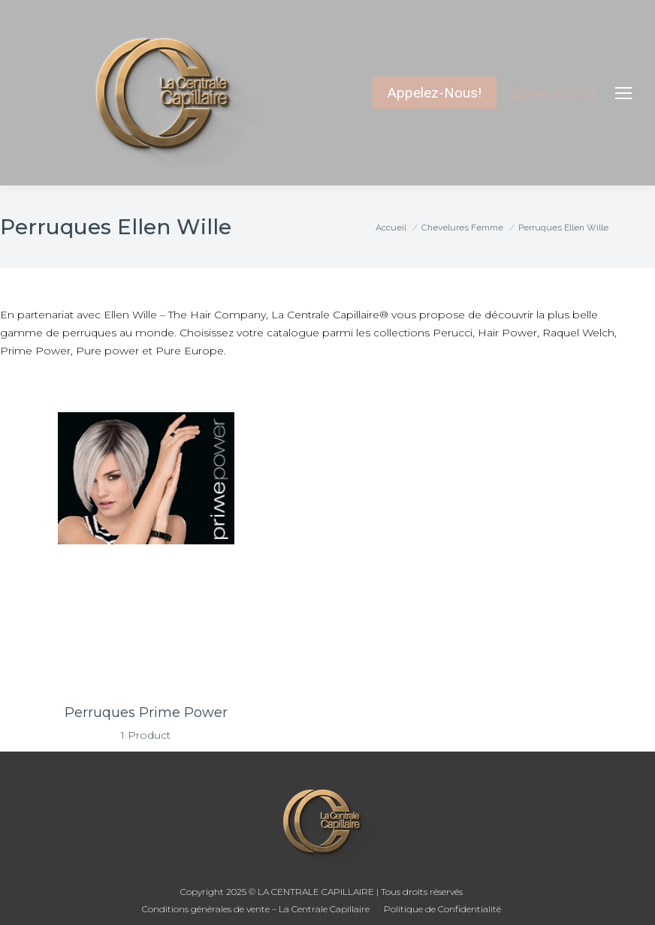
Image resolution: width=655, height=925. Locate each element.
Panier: (555, 93)
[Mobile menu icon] (623, 93)
